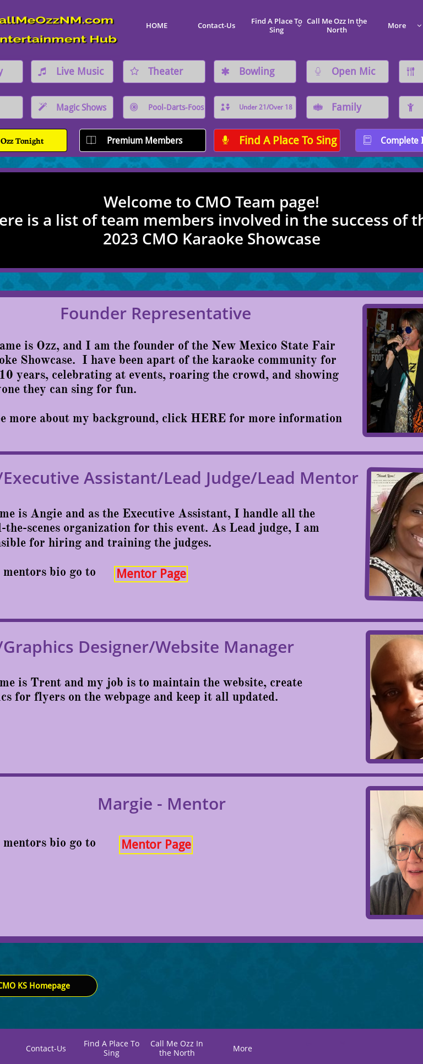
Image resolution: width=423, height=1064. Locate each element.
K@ (342, 1042)
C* (309, 1044)
